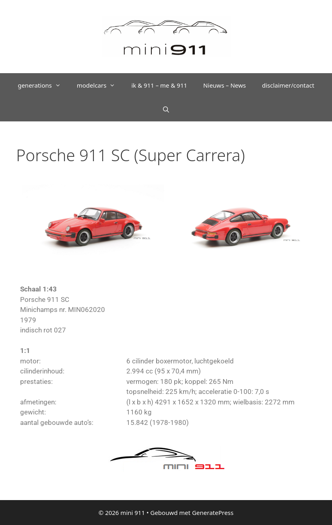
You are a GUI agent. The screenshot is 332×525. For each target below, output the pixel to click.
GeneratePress (212, 513)
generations (43, 85)
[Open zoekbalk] (166, 109)
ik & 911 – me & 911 (159, 85)
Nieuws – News (224, 85)
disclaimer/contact (288, 85)
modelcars (100, 85)
